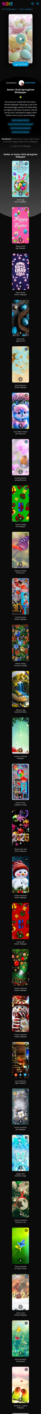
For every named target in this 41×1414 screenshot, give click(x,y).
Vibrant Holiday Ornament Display (20, 665)
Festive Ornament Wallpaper (20, 757)
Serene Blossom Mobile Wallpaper (20, 386)
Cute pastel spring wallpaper (20, 128)
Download (20, 64)
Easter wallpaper (26, 9)
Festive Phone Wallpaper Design (20, 804)
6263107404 (26, 83)
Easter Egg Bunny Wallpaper (20, 201)
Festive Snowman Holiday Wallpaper (20, 1036)
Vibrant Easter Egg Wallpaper (21, 247)
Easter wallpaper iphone (20, 120)
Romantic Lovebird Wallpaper (20, 1407)
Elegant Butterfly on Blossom (20, 572)
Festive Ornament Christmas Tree (20, 1221)
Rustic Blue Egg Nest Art (20, 340)
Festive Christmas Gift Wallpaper (20, 1128)
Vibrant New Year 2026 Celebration (20, 850)
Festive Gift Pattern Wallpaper (20, 943)
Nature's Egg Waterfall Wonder (20, 711)
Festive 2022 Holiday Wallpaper (20, 1314)
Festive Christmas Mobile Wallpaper (20, 989)
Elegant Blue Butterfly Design (20, 1175)
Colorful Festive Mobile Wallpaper (20, 618)
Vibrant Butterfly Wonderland (20, 1360)
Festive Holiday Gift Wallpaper (20, 525)
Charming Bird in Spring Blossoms (20, 479)
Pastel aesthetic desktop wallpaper (20, 124)
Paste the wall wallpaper (20, 132)
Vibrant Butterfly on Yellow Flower (20, 1267)
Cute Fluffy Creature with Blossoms (20, 433)
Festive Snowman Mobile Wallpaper (20, 896)
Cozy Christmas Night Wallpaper (20, 1082)
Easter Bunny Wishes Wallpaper (20, 293)
